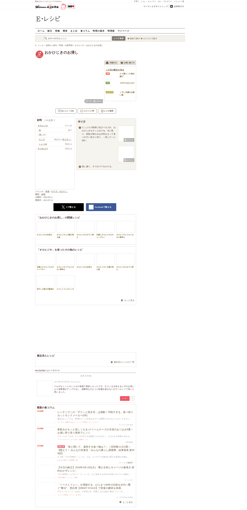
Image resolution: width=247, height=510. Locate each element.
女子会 (78, 495)
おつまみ (74, 439)
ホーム (41, 30)
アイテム (60, 422)
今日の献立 (61, 477)
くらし (143, 1)
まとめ (73, 30)
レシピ (70, 477)
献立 (49, 30)
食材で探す (135, 38)
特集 (57, 30)
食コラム (85, 30)
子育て (136, 1)
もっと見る (129, 300)
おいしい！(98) (67, 111)
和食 (47, 191)
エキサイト (179, 6)
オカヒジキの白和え (46, 228)
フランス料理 (62, 495)
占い (160, 1)
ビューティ (152, 1)
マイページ (123, 30)
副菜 (43, 194)
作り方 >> (66, 139)
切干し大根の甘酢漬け (46, 282)
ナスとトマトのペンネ (66, 282)
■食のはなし (70, 422)
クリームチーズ (63, 439)
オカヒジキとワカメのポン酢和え (125, 229)
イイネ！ (125, 398)
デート (71, 495)
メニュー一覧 (179, 1)
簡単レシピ (83, 439)
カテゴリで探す (150, 38)
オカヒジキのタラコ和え (85, 229)
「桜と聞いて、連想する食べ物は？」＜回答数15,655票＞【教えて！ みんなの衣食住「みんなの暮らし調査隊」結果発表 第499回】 (95, 450)
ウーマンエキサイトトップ (155, 6)
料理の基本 (99, 30)
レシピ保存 (108, 111)
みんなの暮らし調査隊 (66, 460)
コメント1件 (87, 111)
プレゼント (167, 1)
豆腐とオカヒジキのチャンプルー (105, 229)
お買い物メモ (127, 63)
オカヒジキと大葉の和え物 (66, 229)
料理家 (111, 30)
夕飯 (75, 477)
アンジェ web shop (126, 425)
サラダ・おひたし (59, 191)
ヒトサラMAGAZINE (125, 497)
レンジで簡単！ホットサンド (88, 422)
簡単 (65, 30)
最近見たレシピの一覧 (124, 362)
